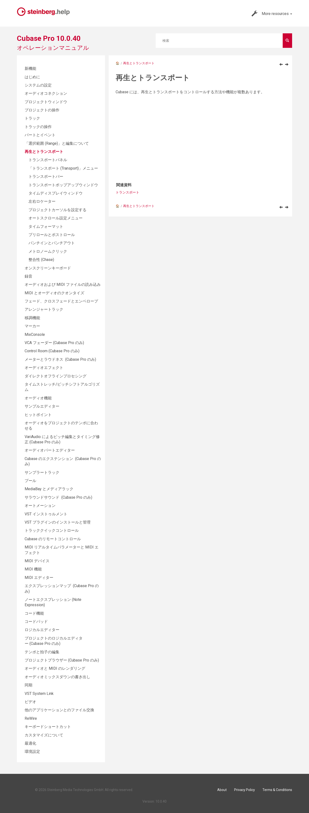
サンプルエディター (42, 406)
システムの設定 (38, 85)
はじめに (32, 77)
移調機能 (32, 318)
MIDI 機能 (33, 569)
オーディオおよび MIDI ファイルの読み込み (63, 284)
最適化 (30, 743)
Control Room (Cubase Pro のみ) (52, 351)
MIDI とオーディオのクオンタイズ (54, 293)
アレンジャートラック (44, 309)
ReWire (31, 718)
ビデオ (30, 701)
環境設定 (32, 751)
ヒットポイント (38, 414)
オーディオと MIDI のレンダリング (55, 668)
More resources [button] (272, 13)
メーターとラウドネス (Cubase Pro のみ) (60, 359)
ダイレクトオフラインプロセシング (55, 376)
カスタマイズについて (44, 735)
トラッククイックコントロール (52, 530)
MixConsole (35, 334)
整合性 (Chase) (41, 259)
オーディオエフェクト (44, 367)
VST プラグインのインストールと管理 (58, 522)
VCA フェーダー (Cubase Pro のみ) (54, 342)
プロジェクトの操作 (42, 110)
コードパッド (36, 621)
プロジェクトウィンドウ (46, 102)
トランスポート (127, 192)
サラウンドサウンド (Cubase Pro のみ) (58, 497)
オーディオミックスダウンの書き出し (57, 677)
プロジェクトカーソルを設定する (57, 210)
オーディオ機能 (38, 398)
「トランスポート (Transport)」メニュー (63, 168)
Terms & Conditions (277, 790)
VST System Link (39, 693)
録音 (28, 276)
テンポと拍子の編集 (42, 652)
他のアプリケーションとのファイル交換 (59, 710)
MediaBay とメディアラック (49, 489)
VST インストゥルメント (46, 514)
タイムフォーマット (45, 226)
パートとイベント (40, 135)
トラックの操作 (38, 126)
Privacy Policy (244, 790)
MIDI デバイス (37, 561)
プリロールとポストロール (51, 234)
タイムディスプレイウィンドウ (55, 193)
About (222, 790)
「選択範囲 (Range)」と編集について (57, 143)
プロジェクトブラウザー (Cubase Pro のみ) (62, 660)
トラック (32, 118)
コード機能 (34, 613)
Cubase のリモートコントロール (53, 539)
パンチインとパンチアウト (51, 243)
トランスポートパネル (47, 160)
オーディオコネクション (46, 93)
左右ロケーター (42, 201)
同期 (28, 685)
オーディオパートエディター (50, 450)
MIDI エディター (39, 577)
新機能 (30, 68)
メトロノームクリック (47, 251)
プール (30, 480)
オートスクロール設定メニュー (55, 218)
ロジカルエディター (42, 629)
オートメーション (40, 505)
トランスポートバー (45, 176)
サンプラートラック (42, 472)
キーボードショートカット (48, 726)
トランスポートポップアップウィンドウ (63, 185)
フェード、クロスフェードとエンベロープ (61, 301)
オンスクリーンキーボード (48, 268)
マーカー (32, 326)
